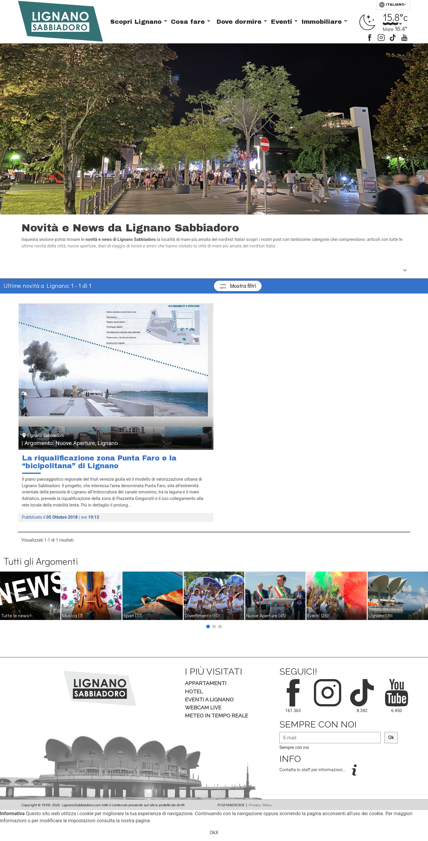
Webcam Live (203, 707)
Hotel (194, 691)
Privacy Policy (260, 804)
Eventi (282, 21)
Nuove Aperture (266, 615)
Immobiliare (322, 21)
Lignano (381, 615)
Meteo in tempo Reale (216, 715)
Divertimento (202, 615)
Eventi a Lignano (209, 699)
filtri (238, 286)
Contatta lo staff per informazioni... (313, 769)
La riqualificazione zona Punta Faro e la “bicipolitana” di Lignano (99, 462)
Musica (72, 615)
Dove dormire (240, 21)
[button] (208, 626)
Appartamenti (205, 683)
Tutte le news (15, 615)
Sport (132, 615)
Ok (391, 737)
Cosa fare (189, 21)
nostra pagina (135, 820)
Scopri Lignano (137, 21)
